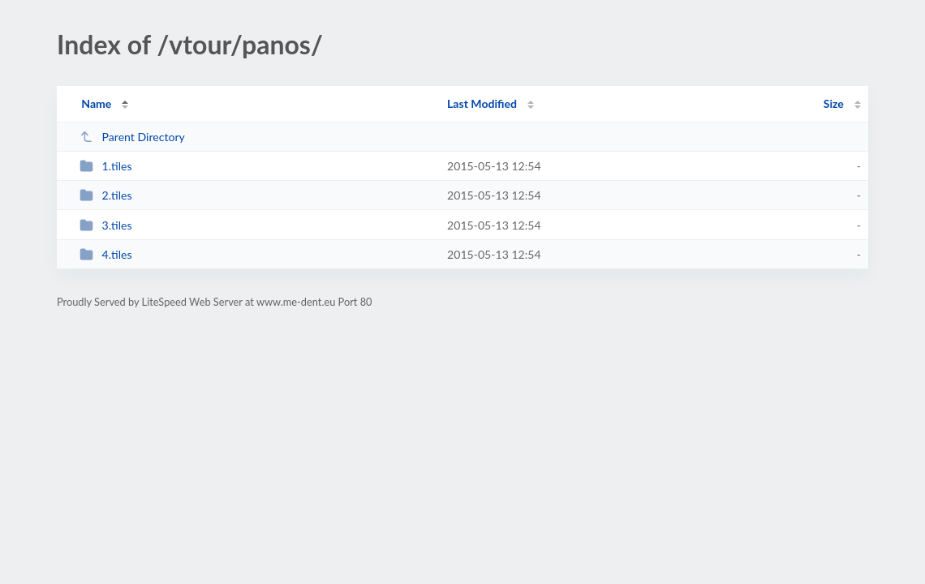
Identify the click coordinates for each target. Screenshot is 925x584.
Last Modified (482, 103)
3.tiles (105, 225)
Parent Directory (132, 137)
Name (96, 103)
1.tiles (105, 166)
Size (834, 103)
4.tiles (105, 254)
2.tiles (105, 195)
